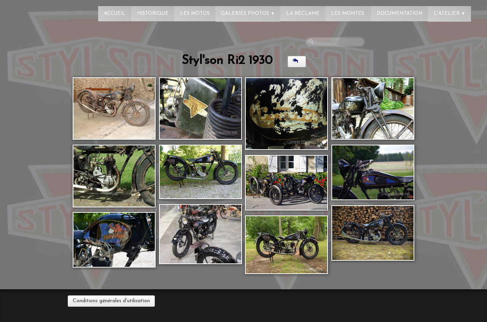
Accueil (115, 13)
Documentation (399, 13)
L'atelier (449, 13)
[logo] (36, 9)
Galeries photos (248, 13)
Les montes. (348, 13)
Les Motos (195, 13)
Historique (153, 13)
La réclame (303, 13)
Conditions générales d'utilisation (111, 301)
